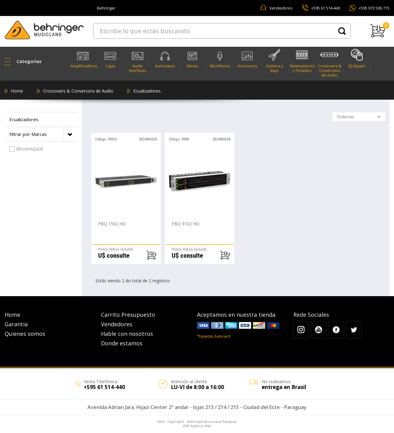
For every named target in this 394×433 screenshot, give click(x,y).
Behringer (106, 8)
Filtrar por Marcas (43, 134)
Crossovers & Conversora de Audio (78, 91)
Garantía (16, 324)
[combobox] (359, 116)
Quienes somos (25, 333)
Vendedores (281, 8)
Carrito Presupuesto (128, 314)
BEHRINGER (26, 149)
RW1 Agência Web (197, 426)
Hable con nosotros (127, 333)
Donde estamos (122, 343)
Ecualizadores (147, 91)
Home (17, 91)
